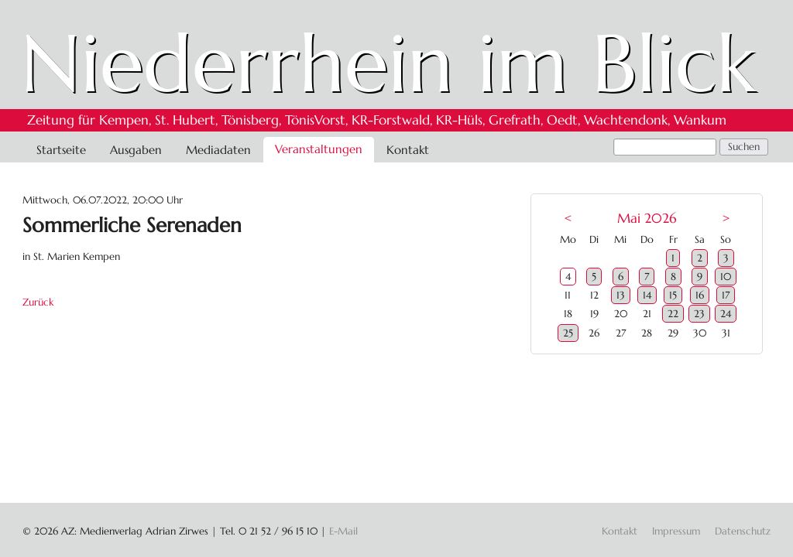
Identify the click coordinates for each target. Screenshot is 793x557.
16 (699, 295)
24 (725, 313)
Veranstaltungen (318, 149)
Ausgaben (136, 149)
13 (620, 295)
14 (647, 295)
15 (673, 295)
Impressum (676, 531)
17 (725, 295)
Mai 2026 (646, 218)
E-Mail (343, 531)
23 (699, 313)
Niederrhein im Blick (388, 63)
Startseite (61, 149)
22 (673, 313)
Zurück (37, 302)
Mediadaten (218, 149)
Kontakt (407, 149)
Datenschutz (743, 531)
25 (568, 333)
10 (725, 276)
